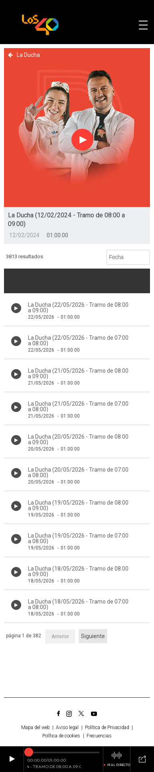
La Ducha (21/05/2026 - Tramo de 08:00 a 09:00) (78, 373)
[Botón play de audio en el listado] (16, 308)
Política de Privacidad (107, 727)
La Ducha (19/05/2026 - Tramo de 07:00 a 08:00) (78, 538)
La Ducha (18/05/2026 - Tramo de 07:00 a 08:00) (78, 604)
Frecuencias (99, 736)
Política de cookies (61, 736)
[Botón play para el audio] (82, 139)
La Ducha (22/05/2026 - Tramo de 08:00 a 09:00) (78, 307)
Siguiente (93, 636)
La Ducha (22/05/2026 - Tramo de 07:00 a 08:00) (78, 340)
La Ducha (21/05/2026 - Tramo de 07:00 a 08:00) (78, 406)
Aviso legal (67, 727)
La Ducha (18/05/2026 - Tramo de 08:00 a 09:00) (78, 571)
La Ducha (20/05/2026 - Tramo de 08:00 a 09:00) (78, 439)
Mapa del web (35, 727)
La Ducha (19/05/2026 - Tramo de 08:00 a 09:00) (78, 505)
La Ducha (24, 55)
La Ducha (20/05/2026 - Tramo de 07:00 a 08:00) (78, 472)
